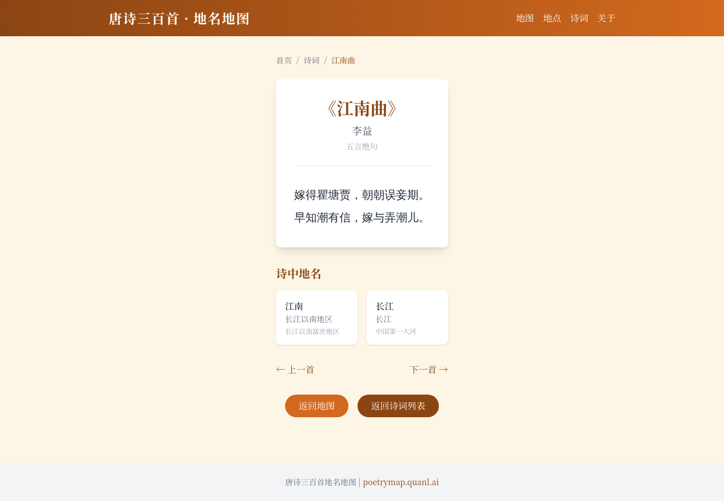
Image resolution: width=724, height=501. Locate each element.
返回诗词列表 (398, 405)
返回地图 (317, 405)
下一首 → (429, 369)
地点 (552, 17)
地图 (525, 17)
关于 (606, 17)
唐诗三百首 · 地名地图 (179, 18)
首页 (284, 60)
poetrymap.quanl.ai (401, 481)
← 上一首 (295, 369)
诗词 (579, 17)
